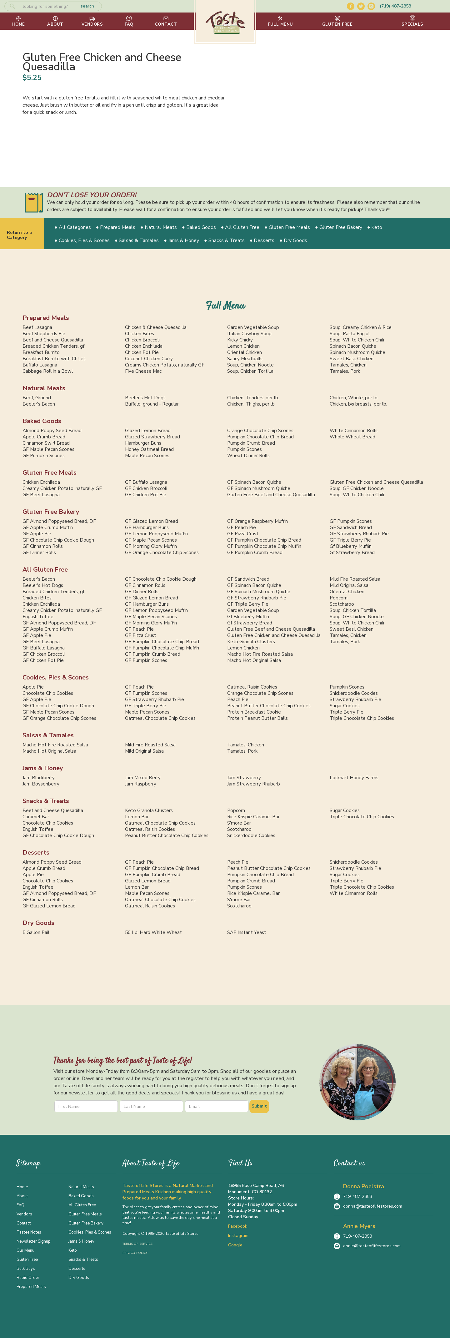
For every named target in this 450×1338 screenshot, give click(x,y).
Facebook (237, 1226)
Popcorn (339, 598)
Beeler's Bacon (38, 404)
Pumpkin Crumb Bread (251, 443)
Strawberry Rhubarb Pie (355, 699)
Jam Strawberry (244, 778)
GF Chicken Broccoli (146, 488)
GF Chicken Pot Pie (145, 495)
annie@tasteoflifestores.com (372, 1246)
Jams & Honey (42, 768)
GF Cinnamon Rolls (42, 546)
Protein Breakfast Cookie (254, 712)
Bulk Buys (26, 1268)
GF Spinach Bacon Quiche (254, 482)
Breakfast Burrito (41, 352)
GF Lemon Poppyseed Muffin (156, 534)
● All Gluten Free (240, 227)
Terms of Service (137, 1244)
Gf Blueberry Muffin (351, 546)
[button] (280, 21)
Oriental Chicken (244, 352)
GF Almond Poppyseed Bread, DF (59, 521)
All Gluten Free (45, 569)
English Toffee (37, 616)
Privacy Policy (135, 1253)
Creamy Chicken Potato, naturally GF (164, 365)
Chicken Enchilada (143, 346)
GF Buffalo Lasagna (146, 482)
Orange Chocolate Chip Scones (260, 430)
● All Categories (72, 227)
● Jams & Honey (181, 240)
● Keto (374, 227)
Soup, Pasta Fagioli (350, 334)
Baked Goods (41, 421)
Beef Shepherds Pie (43, 334)
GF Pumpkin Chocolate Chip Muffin (264, 546)
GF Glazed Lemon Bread (151, 521)
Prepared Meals (45, 318)
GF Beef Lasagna (41, 495)
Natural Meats (43, 388)
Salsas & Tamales (48, 735)
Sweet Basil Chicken (351, 359)
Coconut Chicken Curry (149, 359)
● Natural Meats (158, 227)
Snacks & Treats (45, 801)
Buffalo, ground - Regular (152, 404)
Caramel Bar (35, 817)
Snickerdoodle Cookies (354, 693)
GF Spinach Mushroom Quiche (258, 488)
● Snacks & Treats (224, 240)
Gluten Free (27, 1259)
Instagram (238, 1236)
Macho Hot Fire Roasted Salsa (260, 654)
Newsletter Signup (34, 1241)
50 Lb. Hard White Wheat (153, 932)
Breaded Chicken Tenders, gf (53, 346)
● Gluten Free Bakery (338, 227)
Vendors (24, 1213)
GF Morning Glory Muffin (151, 546)
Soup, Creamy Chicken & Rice (361, 327)
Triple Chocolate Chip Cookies (362, 718)
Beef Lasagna (37, 327)
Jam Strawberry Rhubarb (253, 784)
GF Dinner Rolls (39, 552)
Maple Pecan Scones (147, 455)
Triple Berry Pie (346, 712)
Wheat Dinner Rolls (248, 455)
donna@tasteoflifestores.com (372, 1206)
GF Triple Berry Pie (350, 540)
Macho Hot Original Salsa (254, 660)
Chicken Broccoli (142, 340)
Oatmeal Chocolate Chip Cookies (160, 718)
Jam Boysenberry (40, 784)
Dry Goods (38, 923)
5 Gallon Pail (35, 932)
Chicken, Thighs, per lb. (251, 404)
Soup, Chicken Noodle (250, 365)
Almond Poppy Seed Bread (52, 430)
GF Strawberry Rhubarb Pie (359, 534)
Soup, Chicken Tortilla (250, 371)
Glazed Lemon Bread (148, 430)
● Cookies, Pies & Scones (82, 240)
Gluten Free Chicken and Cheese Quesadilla (376, 482)
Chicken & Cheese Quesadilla (156, 327)
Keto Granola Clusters (251, 642)
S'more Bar (239, 823)
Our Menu (25, 1250)
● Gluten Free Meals (287, 227)
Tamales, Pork (345, 371)
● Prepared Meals (116, 227)
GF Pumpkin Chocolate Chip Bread (264, 540)
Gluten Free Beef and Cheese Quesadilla (271, 495)
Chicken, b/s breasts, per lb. (358, 404)
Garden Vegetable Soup (253, 327)
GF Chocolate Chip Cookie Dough (58, 540)
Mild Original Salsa (349, 585)
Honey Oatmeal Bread (149, 449)
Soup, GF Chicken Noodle (357, 488)
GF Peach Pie (241, 527)
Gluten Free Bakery (50, 511)
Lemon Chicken (243, 346)
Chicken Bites (139, 334)
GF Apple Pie (36, 534)
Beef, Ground (36, 398)
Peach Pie (237, 699)
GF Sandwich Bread (351, 527)
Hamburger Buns (143, 443)
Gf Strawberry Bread (352, 552)
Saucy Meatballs (244, 359)
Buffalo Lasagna (39, 365)
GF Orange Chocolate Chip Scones (162, 552)
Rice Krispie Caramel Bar (253, 817)
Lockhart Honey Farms (354, 778)
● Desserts (262, 240)
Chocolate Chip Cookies (47, 693)
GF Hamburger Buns (147, 527)
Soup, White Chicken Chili (357, 340)
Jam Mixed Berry (143, 778)
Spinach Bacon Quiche (353, 346)
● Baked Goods (199, 227)
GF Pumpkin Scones (43, 455)
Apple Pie (33, 687)
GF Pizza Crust (242, 534)
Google (235, 1245)
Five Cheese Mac (143, 371)
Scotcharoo (342, 604)
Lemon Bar (137, 817)
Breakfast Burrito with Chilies (54, 359)
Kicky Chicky (240, 340)
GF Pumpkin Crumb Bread (254, 552)
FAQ (20, 1204)
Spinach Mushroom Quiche (357, 352)
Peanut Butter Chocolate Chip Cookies (269, 706)
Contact (24, 1222)
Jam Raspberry (140, 784)
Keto (72, 1250)
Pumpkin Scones (244, 449)
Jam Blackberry (38, 778)
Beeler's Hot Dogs (145, 398)
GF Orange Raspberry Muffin (257, 521)
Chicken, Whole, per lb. (354, 398)
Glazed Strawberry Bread (152, 437)
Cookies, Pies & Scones (55, 677)
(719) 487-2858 (395, 6)
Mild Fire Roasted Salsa (355, 579)
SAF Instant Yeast (246, 932)
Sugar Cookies (345, 706)
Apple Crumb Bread (43, 437)
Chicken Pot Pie (142, 352)
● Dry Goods (293, 240)
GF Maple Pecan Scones (48, 449)
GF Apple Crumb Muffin (47, 527)
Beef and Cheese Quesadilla (52, 340)
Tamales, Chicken (348, 365)
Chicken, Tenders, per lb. (253, 398)
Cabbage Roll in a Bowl (47, 371)
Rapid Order (28, 1277)
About (22, 1195)
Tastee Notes (29, 1231)
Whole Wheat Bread (352, 437)
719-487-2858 (357, 1196)
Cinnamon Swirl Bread (46, 443)
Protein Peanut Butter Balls (257, 718)
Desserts (35, 852)
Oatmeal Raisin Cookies (252, 687)
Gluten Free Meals (49, 472)
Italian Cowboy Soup (249, 334)
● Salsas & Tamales (137, 240)
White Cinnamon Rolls (354, 430)
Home (22, 1186)
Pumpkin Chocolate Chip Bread (260, 437)
